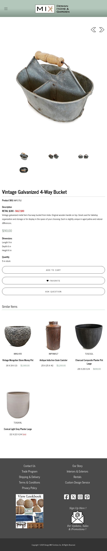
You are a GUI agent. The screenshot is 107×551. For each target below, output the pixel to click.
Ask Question (53, 291)
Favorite (53, 280)
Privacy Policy (29, 488)
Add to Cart (53, 270)
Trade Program (29, 471)
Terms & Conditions (29, 482)
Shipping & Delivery (29, 477)
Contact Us (29, 466)
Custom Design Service (77, 482)
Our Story (77, 466)
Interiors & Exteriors (77, 471)
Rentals (77, 477)
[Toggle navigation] (6, 8)
